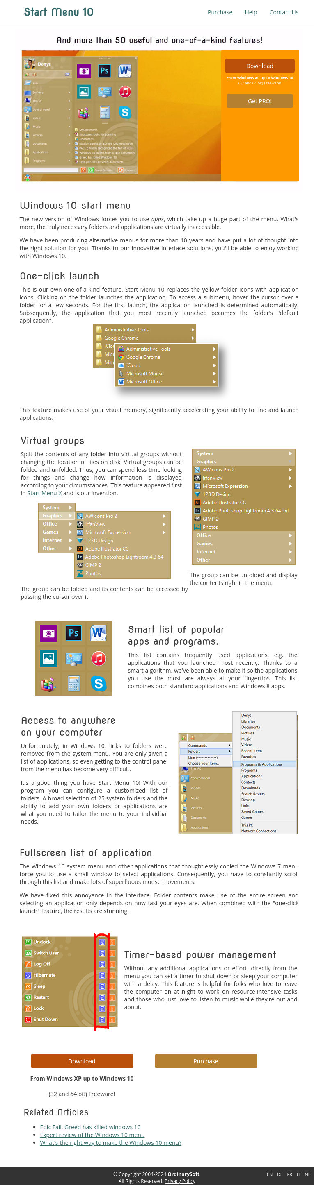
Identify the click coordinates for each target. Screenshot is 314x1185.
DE (280, 1174)
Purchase (220, 12)
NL (307, 1174)
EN (270, 1174)
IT (298, 1174)
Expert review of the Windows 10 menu (92, 1135)
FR (289, 1174)
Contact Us (284, 12)
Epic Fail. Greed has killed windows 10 (90, 1127)
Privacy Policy (180, 1181)
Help (251, 12)
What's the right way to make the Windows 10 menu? (111, 1142)
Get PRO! (260, 101)
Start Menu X (44, 493)
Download (259, 66)
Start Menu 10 (59, 12)
